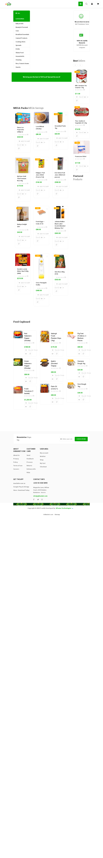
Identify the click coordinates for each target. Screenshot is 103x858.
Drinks (18, 49)
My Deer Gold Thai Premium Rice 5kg (21, 179)
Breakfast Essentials (22, 34)
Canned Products (21, 38)
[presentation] (75, 65)
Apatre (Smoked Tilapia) (54, 364)
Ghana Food (20, 52)
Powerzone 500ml (80, 156)
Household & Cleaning (20, 58)
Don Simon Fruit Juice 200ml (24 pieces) (60, 175)
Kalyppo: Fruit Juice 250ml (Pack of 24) (40, 175)
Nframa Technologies (63, 508)
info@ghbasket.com (40, 496)
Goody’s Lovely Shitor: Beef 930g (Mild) (22, 271)
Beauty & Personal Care (22, 29)
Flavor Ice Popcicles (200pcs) (20, 130)
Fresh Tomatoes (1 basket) (28, 391)
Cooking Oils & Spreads (20, 43)
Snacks (18, 67)
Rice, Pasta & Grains (22, 63)
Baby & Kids (19, 23)
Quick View (19, 145)
